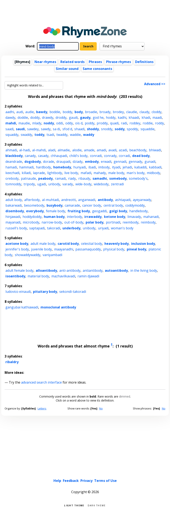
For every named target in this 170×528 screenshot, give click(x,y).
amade (89, 150)
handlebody (138, 211)
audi (19, 112)
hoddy (110, 117)
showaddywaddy (27, 255)
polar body (94, 222)
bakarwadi (13, 205)
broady (104, 112)
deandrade (13, 161)
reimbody (148, 222)
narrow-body (52, 222)
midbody (153, 173)
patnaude (28, 178)
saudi (20, 129)
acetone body (16, 243)
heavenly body (116, 243)
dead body (141, 155)
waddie (75, 134)
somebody (118, 178)
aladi (51, 150)
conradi (96, 155)
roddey (134, 123)
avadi (112, 150)
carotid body (68, 243)
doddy (35, 117)
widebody (101, 184)
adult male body (42, 243)
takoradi (53, 228)
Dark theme (97, 505)
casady (43, 155)
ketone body (114, 216)
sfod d (67, 129)
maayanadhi (63, 249)
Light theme (74, 505)
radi (124, 123)
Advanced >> (154, 84)
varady (67, 184)
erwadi (106, 161)
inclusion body (143, 243)
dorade (48, 161)
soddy (119, 129)
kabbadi (155, 167)
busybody (54, 205)
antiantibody (93, 270)
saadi (9, 129)
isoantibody (15, 276)
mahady (100, 173)
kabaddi (140, 167)
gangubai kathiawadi (21, 307)
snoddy (106, 129)
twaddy (61, 134)
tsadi (50, 134)
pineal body (136, 249)
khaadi (134, 117)
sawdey (33, 129)
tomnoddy (13, 184)
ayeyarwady (142, 199)
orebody (12, 178)
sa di (56, 129)
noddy (49, 123)
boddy (67, 112)
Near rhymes (45, 61)
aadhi (9, 112)
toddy (39, 134)
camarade (72, 205)
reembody (130, 222)
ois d (78, 123)
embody (92, 161)
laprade (39, 173)
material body (38, 276)
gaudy (85, 117)
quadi (114, 123)
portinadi (113, 222)
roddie (148, 123)
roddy (159, 123)
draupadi (63, 161)
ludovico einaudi (18, 291)
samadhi (100, 178)
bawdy (41, 112)
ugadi (41, 184)
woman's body (122, 228)
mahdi (10, 123)
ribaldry (12, 362)
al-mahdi (39, 150)
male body (116, 173)
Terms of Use (105, 480)
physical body (113, 249)
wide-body (83, 184)
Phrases (95, 61)
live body (71, 173)
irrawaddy (92, 216)
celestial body (91, 243)
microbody (31, 222)
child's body (78, 155)
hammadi (26, 167)
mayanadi (12, 222)
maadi (157, 117)
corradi (124, 155)
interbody (74, 216)
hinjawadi (12, 216)
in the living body (143, 270)
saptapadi (37, 228)
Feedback (71, 480)
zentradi (117, 184)
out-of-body (73, 222)
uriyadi (103, 228)
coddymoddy (135, 205)
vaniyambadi (52, 255)
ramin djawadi (88, 276)
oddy (69, 123)
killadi (26, 173)
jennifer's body (17, 249)
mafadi (86, 173)
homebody (62, 167)
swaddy (26, 134)
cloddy (156, 112)
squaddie (148, 129)
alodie (77, 150)
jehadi (127, 167)
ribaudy (84, 178)
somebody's (138, 178)
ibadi (92, 167)
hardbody (43, 167)
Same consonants (97, 68)
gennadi (120, 161)
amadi (101, 150)
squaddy (11, 134)
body (79, 112)
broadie (91, 112)
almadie (64, 150)
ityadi (116, 167)
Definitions (144, 61)
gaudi (73, 117)
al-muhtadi (50, 199)
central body (113, 205)
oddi (59, 123)
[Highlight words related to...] (34, 85)
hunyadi (79, 167)
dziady (77, 161)
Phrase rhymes (118, 61)
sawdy (46, 129)
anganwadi (86, 199)
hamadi (11, 167)
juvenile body (41, 249)
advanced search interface (41, 382)
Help (57, 480)
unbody (54, 184)
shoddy (93, 129)
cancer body (91, 205)
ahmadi (11, 150)
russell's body (16, 228)
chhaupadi (59, 155)
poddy (89, 123)
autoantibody (116, 270)
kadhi (122, 117)
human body (54, 216)
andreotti (68, 199)
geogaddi (99, 211)
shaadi (79, 129)
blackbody (14, 155)
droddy (61, 117)
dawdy (10, 117)
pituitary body (45, 291)
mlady (36, 123)
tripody (29, 184)
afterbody (32, 199)
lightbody (54, 173)
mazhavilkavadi (63, 276)
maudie (24, 123)
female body (55, 211)
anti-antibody (69, 270)
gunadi (150, 161)
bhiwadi (155, 150)
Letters (42, 408)
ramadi (60, 178)
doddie (23, 117)
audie (29, 112)
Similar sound (67, 68)
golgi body (118, 211)
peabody (45, 178)
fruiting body (78, 211)
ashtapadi (123, 199)
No (101, 408)
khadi (146, 117)
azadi (123, 150)
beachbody (137, 150)
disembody (14, 211)
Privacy (86, 480)
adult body (13, 199)
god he (98, 117)
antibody (105, 199)
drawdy (47, 117)
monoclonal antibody (58, 307)
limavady (134, 216)
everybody (35, 211)
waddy (88, 134)
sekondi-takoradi (72, 291)
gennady (135, 161)
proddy (102, 123)
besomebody (34, 205)
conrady (110, 155)
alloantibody (46, 270)
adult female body (19, 270)
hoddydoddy (32, 216)
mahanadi (151, 216)
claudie (131, 112)
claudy (144, 112)
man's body (136, 173)
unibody (89, 228)
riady (72, 178)
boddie (54, 112)
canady (30, 155)
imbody (104, 167)
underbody (71, 228)
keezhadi (12, 173)
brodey (118, 112)
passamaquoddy (88, 249)
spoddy (132, 129)
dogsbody (32, 161)
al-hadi (24, 150)
